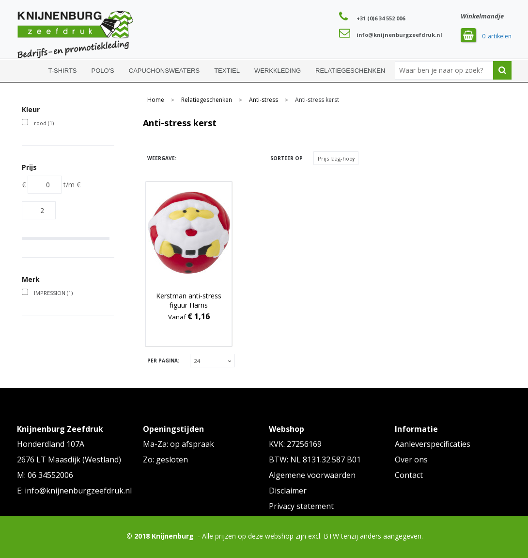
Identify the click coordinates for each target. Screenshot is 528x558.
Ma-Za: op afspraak (178, 444)
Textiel (227, 70)
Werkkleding (277, 70)
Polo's (103, 70)
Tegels (187, 158)
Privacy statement (301, 506)
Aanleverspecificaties (432, 444)
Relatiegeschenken (350, 70)
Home (29, 70)
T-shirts (62, 70)
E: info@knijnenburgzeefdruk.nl (74, 490)
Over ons (411, 459)
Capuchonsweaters (164, 70)
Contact (409, 475)
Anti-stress (263, 100)
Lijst (204, 158)
